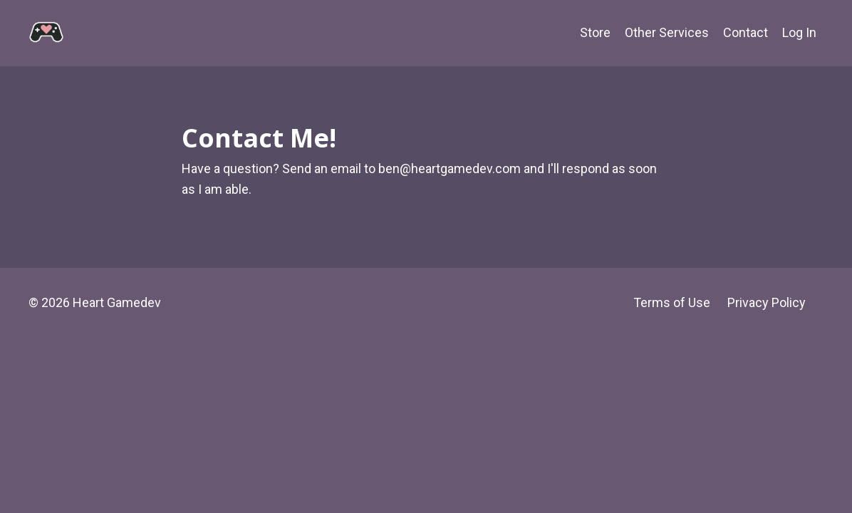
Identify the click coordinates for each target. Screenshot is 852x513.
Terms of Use (671, 302)
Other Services (667, 32)
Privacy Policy (766, 302)
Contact (745, 32)
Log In (799, 32)
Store (595, 32)
